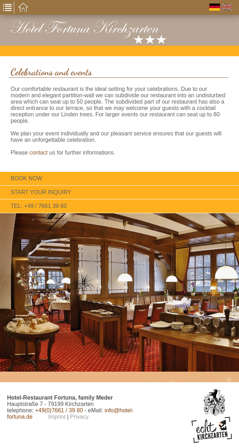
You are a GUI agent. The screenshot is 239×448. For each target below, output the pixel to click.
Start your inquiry (41, 192)
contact (38, 153)
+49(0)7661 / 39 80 (59, 410)
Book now (26, 178)
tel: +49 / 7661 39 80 (39, 206)
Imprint (57, 417)
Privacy (79, 417)
